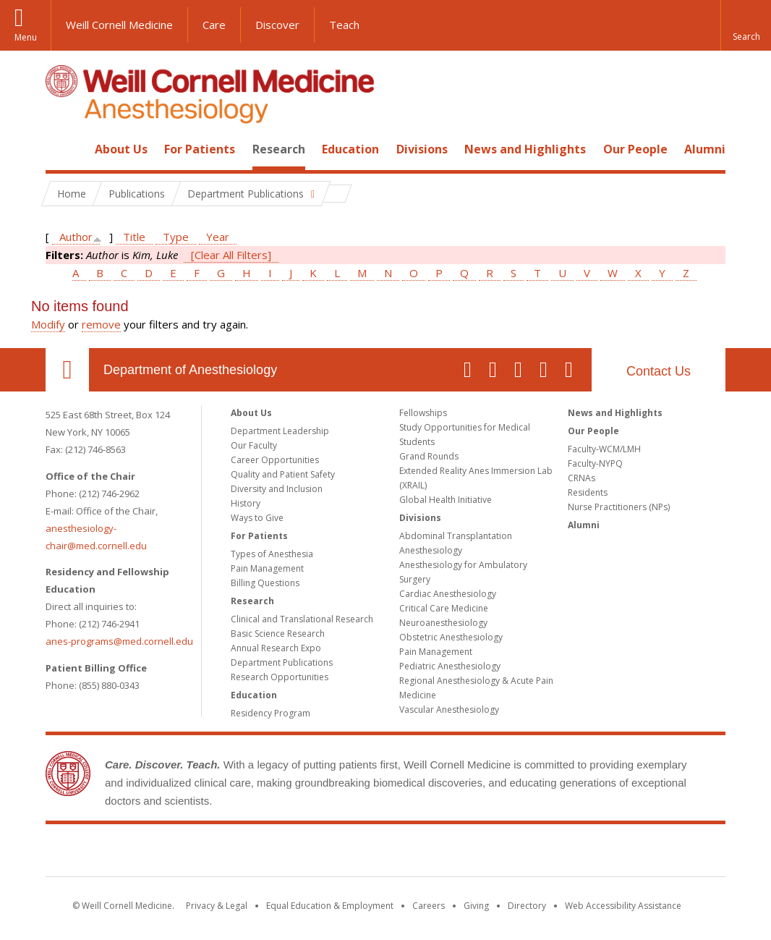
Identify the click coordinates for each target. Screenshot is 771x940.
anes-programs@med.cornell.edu (119, 641)
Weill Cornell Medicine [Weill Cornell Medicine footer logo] (385, 853)
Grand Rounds (429, 456)
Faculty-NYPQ (595, 463)
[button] (745, 25)
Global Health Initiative (445, 500)
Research (278, 149)
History (245, 503)
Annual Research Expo (276, 648)
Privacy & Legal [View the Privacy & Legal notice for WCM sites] (216, 905)
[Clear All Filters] (231, 254)
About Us (121, 149)
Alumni (704, 149)
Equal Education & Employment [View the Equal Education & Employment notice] (329, 905)
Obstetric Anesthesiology (451, 637)
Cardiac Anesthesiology (447, 594)
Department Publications (282, 662)
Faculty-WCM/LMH (604, 449)
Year (217, 236)
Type (176, 236)
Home (61, 149)
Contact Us (658, 371)
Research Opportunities (279, 677)
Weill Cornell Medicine (119, 24)
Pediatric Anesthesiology (449, 666)
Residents (588, 492)
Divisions (422, 149)
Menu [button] (25, 37)
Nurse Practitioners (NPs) (619, 507)
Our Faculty (254, 445)
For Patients (199, 149)
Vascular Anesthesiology (449, 709)
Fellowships (423, 413)
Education (350, 149)
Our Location (67, 369)
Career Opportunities (275, 460)
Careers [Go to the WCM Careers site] (428, 905)
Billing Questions (265, 583)
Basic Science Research (278, 633)
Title (134, 236)
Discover (277, 24)
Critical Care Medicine (443, 608)
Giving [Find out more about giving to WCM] (476, 905)
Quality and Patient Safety (283, 474)
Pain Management (267, 568)
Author (76, 236)
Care (214, 24)
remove (101, 324)
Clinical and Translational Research (302, 619)
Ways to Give (257, 518)
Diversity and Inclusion (277, 489)
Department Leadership (280, 431)
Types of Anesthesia (272, 554)
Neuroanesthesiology (443, 623)
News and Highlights (525, 149)
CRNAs (581, 478)
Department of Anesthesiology (190, 370)
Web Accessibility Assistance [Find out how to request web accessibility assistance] (623, 905)
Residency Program (270, 713)
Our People (635, 149)
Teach (344, 24)
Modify (48, 324)
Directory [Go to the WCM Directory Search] (527, 905)
